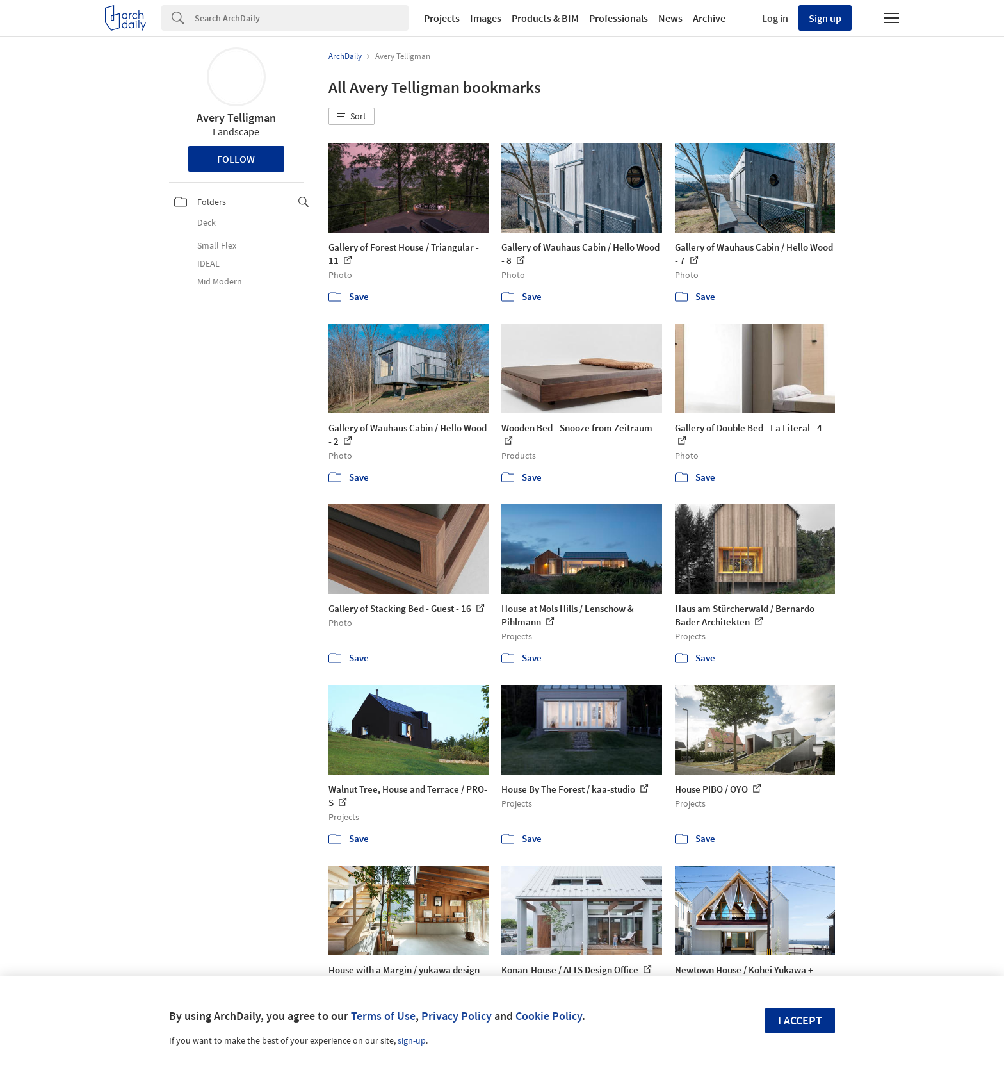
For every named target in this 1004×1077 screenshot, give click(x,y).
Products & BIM (545, 18)
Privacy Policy (456, 1015)
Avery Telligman (236, 117)
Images (485, 18)
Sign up (825, 18)
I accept (800, 1020)
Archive (709, 18)
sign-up (412, 1040)
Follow (236, 158)
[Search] (302, 18)
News (670, 18)
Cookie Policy (548, 1015)
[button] (351, 117)
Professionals (618, 18)
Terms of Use (383, 1015)
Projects (442, 18)
